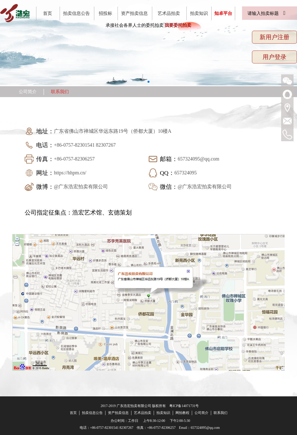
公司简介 (28, 91)
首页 (47, 13)
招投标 (105, 13)
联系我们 (60, 91)
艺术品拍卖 (169, 13)
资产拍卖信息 (134, 13)
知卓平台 (223, 13)
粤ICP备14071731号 (184, 406)
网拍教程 (182, 413)
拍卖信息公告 (76, 13)
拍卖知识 (199, 13)
